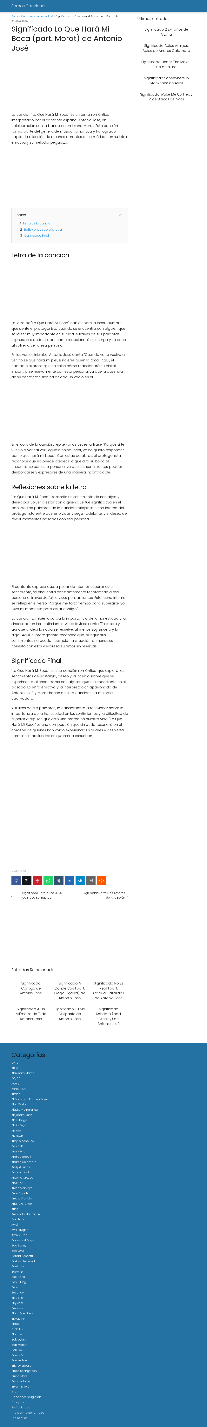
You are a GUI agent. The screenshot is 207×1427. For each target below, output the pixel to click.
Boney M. (17, 1355)
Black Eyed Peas (22, 1313)
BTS (13, 1392)
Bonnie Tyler (19, 1360)
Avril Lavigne (19, 1230)
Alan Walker (19, 1104)
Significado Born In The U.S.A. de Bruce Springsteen (42, 895)
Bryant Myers (20, 1386)
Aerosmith (18, 1089)
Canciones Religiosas (26, 1397)
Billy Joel (17, 1303)
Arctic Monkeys (21, 1188)
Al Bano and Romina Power (30, 1099)
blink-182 (17, 1329)
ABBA (14, 1068)
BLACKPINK (18, 1319)
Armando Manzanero (26, 1214)
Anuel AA (17, 1183)
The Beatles (19, 1418)
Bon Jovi (17, 1350)
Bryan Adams (20, 1381)
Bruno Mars (19, 1376)
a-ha (14, 1063)
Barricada (18, 1266)
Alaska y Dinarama (24, 1110)
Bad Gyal (17, 1251)
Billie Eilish (17, 1298)
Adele (15, 1083)
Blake (15, 1324)
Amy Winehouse (22, 1141)
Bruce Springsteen (24, 1371)
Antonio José (20, 1172)
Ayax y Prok (19, 1235)
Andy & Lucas (20, 1167)
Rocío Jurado (20, 1407)
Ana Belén (18, 1146)
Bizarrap (17, 1308)
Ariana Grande (21, 1204)
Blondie (16, 1334)
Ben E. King (18, 1282)
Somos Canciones (28, 6)
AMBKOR (17, 1136)
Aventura (17, 1219)
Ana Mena (18, 1151)
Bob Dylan (18, 1339)
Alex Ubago (19, 1120)
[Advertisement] (69, 81)
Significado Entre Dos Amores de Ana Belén (104, 895)
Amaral (16, 1131)
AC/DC (16, 1078)
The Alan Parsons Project (28, 1413)
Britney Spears (21, 1366)
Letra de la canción (37, 223)
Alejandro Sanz (21, 1115)
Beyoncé (17, 1292)
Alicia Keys (18, 1125)
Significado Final (36, 235)
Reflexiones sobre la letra (43, 229)
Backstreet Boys (22, 1240)
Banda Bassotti (22, 1256)
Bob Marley (19, 1345)
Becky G (17, 1272)
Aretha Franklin (21, 1198)
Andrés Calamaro (23, 1162)
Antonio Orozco (22, 1178)
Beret (15, 1287)
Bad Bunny (18, 1245)
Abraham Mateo (22, 1073)
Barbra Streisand (23, 1261)
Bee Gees (18, 1277)
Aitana (15, 1094)
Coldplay (17, 1402)
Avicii (14, 1225)
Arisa (14, 1209)
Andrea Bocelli (21, 1157)
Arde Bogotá (20, 1193)
